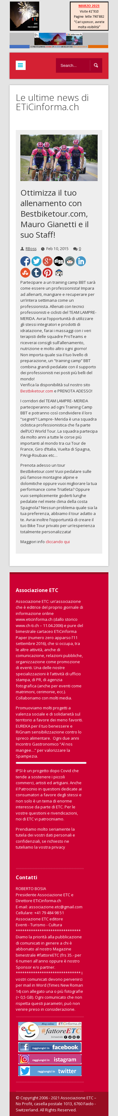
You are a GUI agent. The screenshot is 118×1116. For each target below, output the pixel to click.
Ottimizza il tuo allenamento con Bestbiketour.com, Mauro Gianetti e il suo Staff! (54, 213)
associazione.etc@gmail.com (55, 907)
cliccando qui (58, 541)
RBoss (31, 248)
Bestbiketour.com (36, 391)
